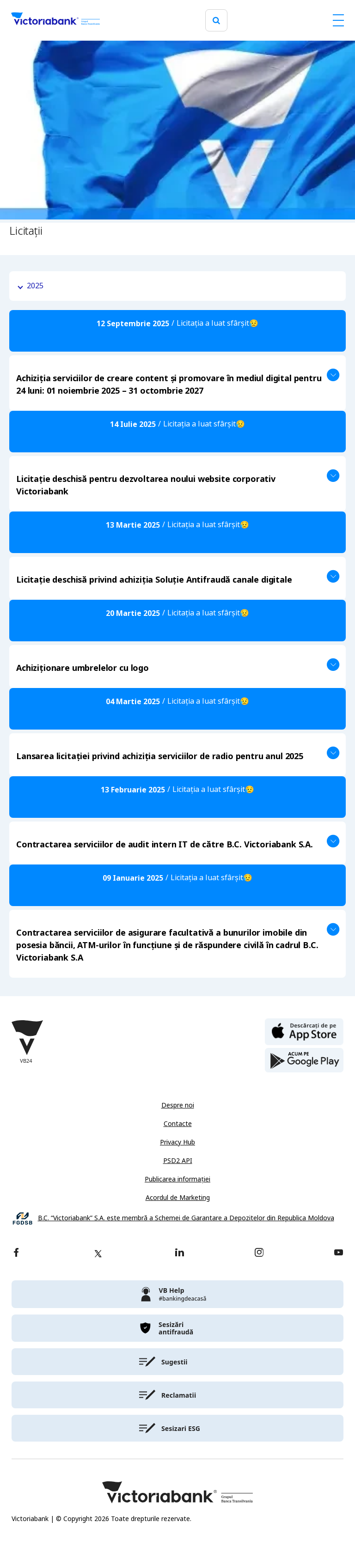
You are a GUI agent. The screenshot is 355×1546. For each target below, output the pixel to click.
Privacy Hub (177, 1142)
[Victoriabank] (55, 20)
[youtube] (338, 1253)
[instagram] (258, 1253)
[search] (216, 20)
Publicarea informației (177, 1179)
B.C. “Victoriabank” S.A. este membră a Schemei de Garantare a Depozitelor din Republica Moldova (186, 1218)
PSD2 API (177, 1160)
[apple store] (304, 1030)
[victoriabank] (177, 1294)
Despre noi (177, 1105)
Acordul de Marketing (178, 1197)
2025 (35, 285)
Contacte (178, 1123)
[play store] (304, 1060)
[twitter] (98, 1253)
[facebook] (16, 1253)
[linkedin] (179, 1253)
